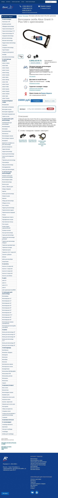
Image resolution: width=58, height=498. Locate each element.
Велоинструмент (8, 385)
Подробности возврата (35, 90)
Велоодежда (6, 347)
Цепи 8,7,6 (4, 285)
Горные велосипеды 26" (8, 28)
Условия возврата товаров (38, 483)
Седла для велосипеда (8, 235)
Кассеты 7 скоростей (7, 268)
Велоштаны (5, 380)
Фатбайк (4, 54)
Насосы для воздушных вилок (8, 157)
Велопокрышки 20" (6, 307)
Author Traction (5, 98)
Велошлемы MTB (6, 373)
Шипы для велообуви (7, 259)
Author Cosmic (5, 70)
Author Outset (5, 84)
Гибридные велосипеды (8, 26)
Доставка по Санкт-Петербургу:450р (6, 448)
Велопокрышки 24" (6, 310)
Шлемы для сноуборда (7, 434)
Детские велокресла (7, 146)
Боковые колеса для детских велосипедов (7, 176)
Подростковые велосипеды (9, 42)
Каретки (4, 191)
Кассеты (5, 264)
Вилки (4, 329)
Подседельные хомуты (7, 217)
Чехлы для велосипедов (8, 169)
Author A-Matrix (5, 63)
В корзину (37, 101)
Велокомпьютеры (6, 131)
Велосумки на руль (6, 109)
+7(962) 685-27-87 (27, 8)
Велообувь (4, 359)
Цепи (4, 278)
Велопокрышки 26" (6, 312)
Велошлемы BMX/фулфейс (9, 371)
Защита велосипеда (7, 151)
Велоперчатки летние (7, 366)
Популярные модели (6, 60)
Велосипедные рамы (7, 179)
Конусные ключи (6, 399)
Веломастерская (8, 419)
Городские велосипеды (7, 35)
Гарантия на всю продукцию (36, 88)
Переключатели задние (8, 210)
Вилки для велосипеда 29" (8, 345)
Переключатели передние (8, 212)
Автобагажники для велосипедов (7, 123)
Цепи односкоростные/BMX (9, 289)
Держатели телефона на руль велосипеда (8, 143)
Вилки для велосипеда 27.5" (7, 340)
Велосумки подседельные (8, 114)
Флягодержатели (6, 167)
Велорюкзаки (5, 104)
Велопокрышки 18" (6, 305)
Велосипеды (6, 19)
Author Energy (5, 72)
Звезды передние (6, 189)
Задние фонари (6, 149)
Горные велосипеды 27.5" (8, 31)
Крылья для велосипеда (8, 153)
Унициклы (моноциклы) (8, 52)
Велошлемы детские (7, 376)
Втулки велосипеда (7, 182)
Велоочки (4, 361)
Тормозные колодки (7, 247)
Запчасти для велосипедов (7, 172)
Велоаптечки (5, 390)
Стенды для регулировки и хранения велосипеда (8, 414)
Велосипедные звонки (7, 136)
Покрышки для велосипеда (7, 293)
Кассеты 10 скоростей (7, 266)
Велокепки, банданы (7, 352)
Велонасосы (5, 133)
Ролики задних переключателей (6, 227)
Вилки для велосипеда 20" (8, 332)
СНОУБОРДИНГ (6, 422)
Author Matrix (5, 77)
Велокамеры (5, 296)
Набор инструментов (7, 408)
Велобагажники (6, 126)
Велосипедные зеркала (8, 138)
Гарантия (33, 482)
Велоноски (4, 357)
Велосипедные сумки (7, 101)
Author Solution (5, 93)
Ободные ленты (6, 203)
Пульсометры (5, 162)
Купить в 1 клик (50, 101)
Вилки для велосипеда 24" (8, 334)
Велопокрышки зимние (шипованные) (7, 322)
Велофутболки (5, 368)
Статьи (22, 1)
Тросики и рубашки (6, 254)
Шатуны (4, 256)
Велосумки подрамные (7, 111)
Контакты (8, 1)
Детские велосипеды (7, 38)
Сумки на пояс (5, 116)
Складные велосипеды (7, 47)
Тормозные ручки (6, 249)
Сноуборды (5, 431)
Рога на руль (5, 224)
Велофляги (5, 140)
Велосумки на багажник (8, 107)
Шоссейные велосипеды (8, 57)
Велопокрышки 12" (6, 298)
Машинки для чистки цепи (8, 404)
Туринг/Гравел (5, 49)
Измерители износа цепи (8, 397)
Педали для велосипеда (8, 207)
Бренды (3, 1)
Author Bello (5, 65)
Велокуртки (5, 354)
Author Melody (5, 79)
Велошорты (5, 378)
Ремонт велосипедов (30, 1)
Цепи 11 (4, 282)
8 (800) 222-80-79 (35, 60)
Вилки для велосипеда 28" (8, 343)
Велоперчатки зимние (7, 364)
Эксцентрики (5, 261)
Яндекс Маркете (46, 93)
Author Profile (5, 86)
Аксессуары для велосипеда (7, 119)
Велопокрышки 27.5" (7, 315)
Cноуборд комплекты (7, 424)
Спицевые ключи (6, 411)
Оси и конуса (5, 205)
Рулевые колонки (6, 230)
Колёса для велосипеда (8, 193)
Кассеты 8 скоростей (7, 271)
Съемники (4, 417)
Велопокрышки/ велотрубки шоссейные (9, 326)
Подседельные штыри (7, 219)
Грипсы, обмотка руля (7, 186)
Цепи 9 (4, 287)
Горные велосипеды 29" (8, 33)
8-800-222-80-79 (26, 10)
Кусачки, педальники (7, 401)
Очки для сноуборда (7, 429)
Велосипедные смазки (7, 392)
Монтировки (5, 406)
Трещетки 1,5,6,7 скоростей (9, 252)
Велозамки (4, 128)
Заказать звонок (35, 62)
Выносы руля (5, 184)
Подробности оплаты (34, 83)
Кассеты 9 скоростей (7, 273)
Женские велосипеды (7, 40)
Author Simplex (5, 91)
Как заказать (32, 76)
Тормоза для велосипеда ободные (8, 242)
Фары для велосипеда (7, 164)
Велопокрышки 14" (6, 300)
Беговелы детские (6, 24)
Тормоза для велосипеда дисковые (8, 238)
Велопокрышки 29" (6, 319)
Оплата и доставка (16, 1)
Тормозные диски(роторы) (8, 245)
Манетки (4, 198)
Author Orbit (5, 82)
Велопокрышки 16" (6, 303)
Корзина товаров (46, 6)
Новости (33, 486)
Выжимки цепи (5, 394)
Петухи (4, 214)
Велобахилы (5, 350)
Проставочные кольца (7, 221)
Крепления (4, 426)
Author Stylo (5, 96)
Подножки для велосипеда (8, 160)
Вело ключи (5, 387)
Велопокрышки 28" (6, 317)
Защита (4, 383)
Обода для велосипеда (8, 200)
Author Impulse (5, 75)
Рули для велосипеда (7, 232)
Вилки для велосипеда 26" (8, 336)
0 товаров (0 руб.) (46, 8)
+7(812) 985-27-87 (27, 6)
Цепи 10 (4, 280)
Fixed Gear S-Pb (6, 21)
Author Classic (5, 67)
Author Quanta (5, 89)
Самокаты (4, 45)
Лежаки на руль (6, 196)
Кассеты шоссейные (7, 275)
